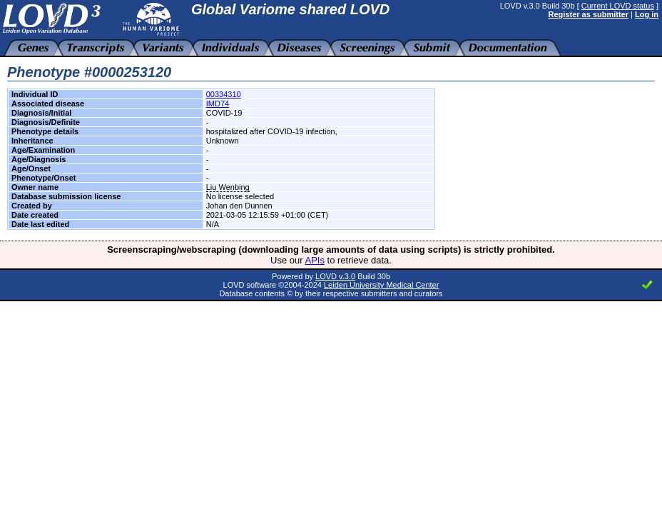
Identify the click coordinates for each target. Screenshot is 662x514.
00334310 (223, 94)
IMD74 (217, 103)
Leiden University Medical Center (381, 285)
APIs (315, 260)
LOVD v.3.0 (335, 276)
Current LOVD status (617, 5)
